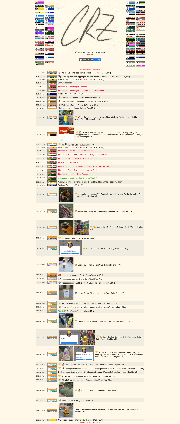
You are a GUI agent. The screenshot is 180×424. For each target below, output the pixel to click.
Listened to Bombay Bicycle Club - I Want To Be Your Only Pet (83, 166)
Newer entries (85, 70)
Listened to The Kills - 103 (68, 162)
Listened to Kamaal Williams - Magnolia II (75, 158)
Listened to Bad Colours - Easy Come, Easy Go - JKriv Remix (83, 155)
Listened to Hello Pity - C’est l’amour (73, 174)
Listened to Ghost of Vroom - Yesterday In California (79, 170)
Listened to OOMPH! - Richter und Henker (75, 151)
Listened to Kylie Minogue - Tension (72, 87)
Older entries (95, 70)
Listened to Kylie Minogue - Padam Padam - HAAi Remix (81, 91)
